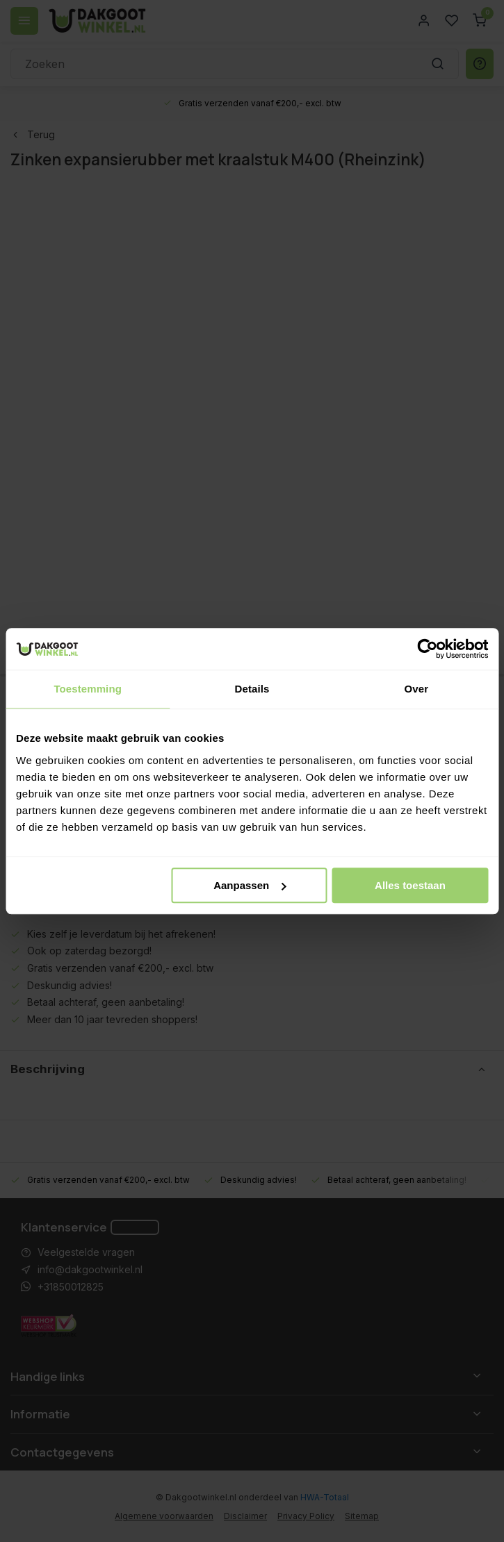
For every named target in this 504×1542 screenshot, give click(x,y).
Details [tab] (252, 689)
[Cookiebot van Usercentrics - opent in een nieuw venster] (427, 648)
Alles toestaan (410, 885)
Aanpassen (249, 885)
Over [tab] (417, 689)
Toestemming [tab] (88, 689)
